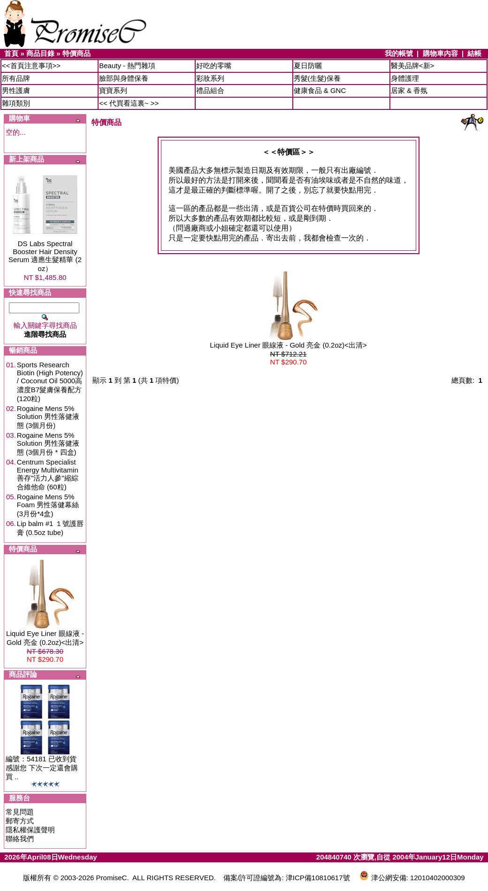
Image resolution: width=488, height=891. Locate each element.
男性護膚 (16, 90)
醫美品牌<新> (413, 66)
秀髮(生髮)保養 (317, 78)
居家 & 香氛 (409, 90)
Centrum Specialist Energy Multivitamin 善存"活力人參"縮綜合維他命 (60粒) (47, 474)
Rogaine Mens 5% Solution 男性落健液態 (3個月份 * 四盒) (48, 443)
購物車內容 (440, 53)
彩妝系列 (210, 78)
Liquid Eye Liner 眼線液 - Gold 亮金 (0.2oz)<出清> (288, 345)
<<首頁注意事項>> (31, 66)
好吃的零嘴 (213, 66)
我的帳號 (399, 53)
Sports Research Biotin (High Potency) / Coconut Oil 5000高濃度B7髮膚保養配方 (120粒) (50, 382)
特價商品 (76, 53)
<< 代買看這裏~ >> (129, 103)
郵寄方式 (20, 821)
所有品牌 (16, 78)
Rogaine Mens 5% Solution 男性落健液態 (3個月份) (48, 416)
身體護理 (405, 78)
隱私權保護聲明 (30, 830)
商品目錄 (40, 53)
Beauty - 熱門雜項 (127, 66)
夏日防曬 (308, 66)
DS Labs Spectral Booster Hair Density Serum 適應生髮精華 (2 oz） (45, 256)
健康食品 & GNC (320, 90)
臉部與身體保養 (123, 78)
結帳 (474, 53)
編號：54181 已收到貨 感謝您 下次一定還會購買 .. (42, 768)
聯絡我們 (20, 839)
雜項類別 (16, 103)
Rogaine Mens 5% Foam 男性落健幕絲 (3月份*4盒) (48, 505)
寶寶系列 (113, 90)
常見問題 (20, 812)
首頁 (11, 53)
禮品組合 (210, 90)
